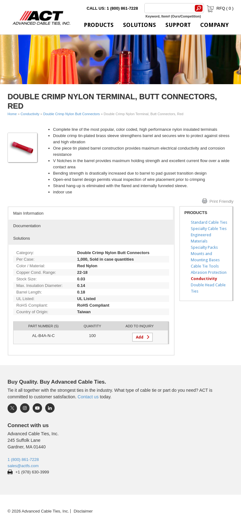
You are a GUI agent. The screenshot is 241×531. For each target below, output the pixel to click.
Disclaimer (83, 511)
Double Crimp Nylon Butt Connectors (71, 114)
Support (178, 25)
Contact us (88, 396)
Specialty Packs (204, 247)
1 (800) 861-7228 (23, 459)
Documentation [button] (26, 225)
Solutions (139, 25)
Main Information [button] (28, 213)
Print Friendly (221, 201)
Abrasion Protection (209, 272)
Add (139, 337)
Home (12, 114)
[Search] (168, 8)
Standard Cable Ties (209, 222)
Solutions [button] (21, 238)
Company (214, 25)
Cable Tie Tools (205, 266)
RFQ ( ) (219, 8)
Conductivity (30, 114)
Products (99, 25)
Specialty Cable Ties (209, 228)
